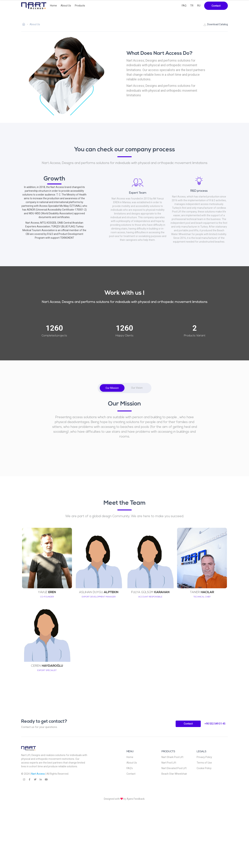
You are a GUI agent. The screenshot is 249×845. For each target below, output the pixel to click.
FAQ (184, 5)
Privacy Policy (204, 757)
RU (198, 5)
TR (191, 5)
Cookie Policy (204, 768)
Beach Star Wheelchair (174, 773)
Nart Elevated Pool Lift (174, 768)
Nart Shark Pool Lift (172, 757)
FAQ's (129, 768)
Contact (216, 5)
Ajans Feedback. (136, 798)
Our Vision (137, 387)
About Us (66, 5)
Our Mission (112, 388)
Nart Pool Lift (168, 762)
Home (53, 5)
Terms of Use (204, 762)
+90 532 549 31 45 (215, 723)
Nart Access (38, 773)
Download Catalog (215, 24)
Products (80, 5)
